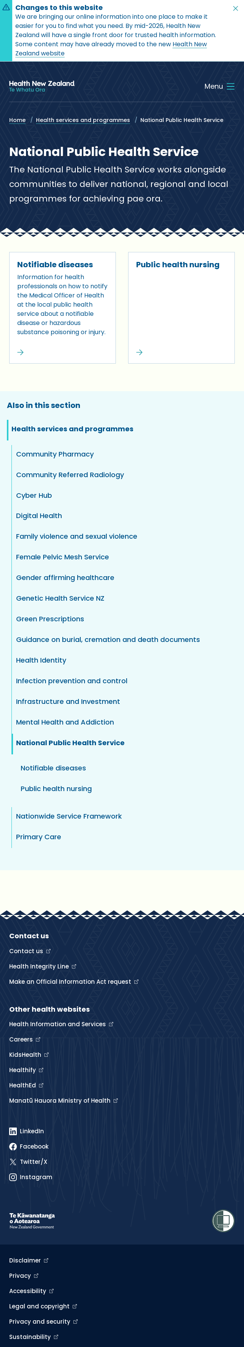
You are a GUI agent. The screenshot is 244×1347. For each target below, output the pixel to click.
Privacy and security (40, 1322)
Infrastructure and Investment (68, 701)
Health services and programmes (83, 120)
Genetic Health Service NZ (60, 598)
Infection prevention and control (71, 681)
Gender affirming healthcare (65, 577)
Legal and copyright (40, 1306)
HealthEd (23, 1085)
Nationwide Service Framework (69, 816)
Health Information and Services (58, 1024)
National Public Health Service (70, 742)
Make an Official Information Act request (71, 982)
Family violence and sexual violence (76, 536)
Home (17, 120)
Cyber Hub (34, 495)
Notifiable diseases (55, 264)
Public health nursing (178, 264)
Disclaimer (25, 1260)
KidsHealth (26, 1055)
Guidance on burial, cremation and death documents (108, 639)
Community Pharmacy (55, 454)
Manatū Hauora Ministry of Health (60, 1101)
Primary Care (38, 837)
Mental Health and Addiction (65, 722)
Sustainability (30, 1337)
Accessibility (28, 1291)
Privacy (21, 1276)
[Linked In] (26, 1131)
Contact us (27, 951)
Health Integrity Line (39, 966)
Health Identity (41, 660)
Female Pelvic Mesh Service (62, 557)
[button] (235, 8)
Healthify (23, 1070)
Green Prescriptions (50, 619)
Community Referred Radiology (70, 474)
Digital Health (39, 515)
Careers (21, 1039)
